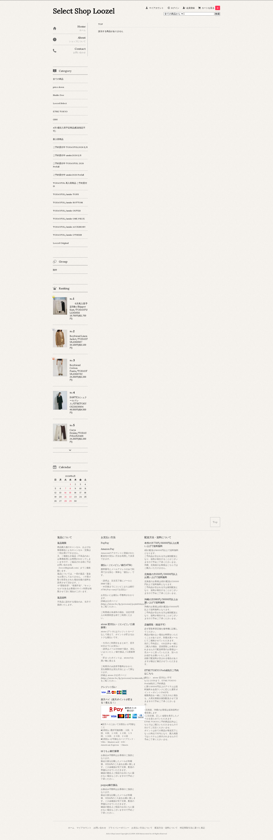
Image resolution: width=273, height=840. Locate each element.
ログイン (175, 8)
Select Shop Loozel (83, 11)
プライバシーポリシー (118, 827)
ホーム (71, 827)
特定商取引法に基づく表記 (192, 827)
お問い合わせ (99, 827)
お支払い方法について (141, 827)
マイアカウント (156, 8)
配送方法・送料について (166, 827)
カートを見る (211, 8)
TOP (100, 24)
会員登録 (190, 8)
